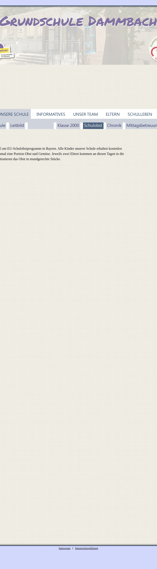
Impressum (64, 548)
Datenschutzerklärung (86, 548)
